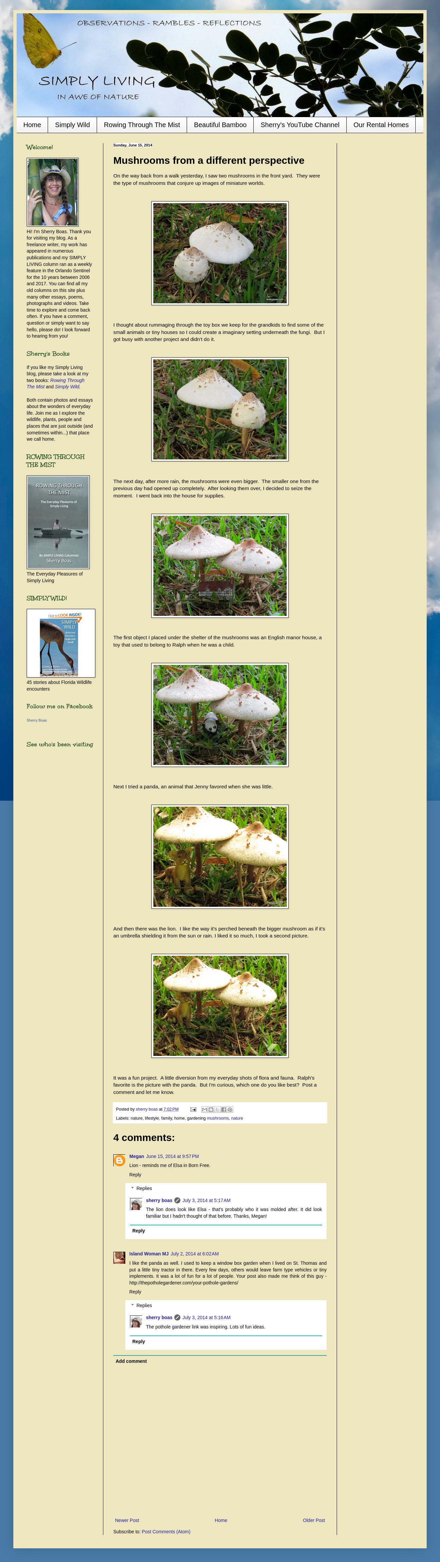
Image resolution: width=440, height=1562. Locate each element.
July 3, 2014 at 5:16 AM (206, 1317)
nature (237, 1118)
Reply (135, 1174)
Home (32, 124)
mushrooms (218, 1118)
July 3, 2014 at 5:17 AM (206, 1200)
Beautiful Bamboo (220, 124)
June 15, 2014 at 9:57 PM (172, 1156)
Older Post (314, 1520)
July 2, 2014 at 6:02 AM (195, 1253)
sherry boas (159, 1200)
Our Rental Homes (381, 124)
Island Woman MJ (149, 1253)
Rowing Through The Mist (142, 124)
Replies (144, 1188)
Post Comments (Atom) (166, 1531)
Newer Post (127, 1520)
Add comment (131, 1361)
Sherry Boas (37, 720)
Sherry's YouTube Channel (300, 124)
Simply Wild (72, 124)
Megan (136, 1156)
